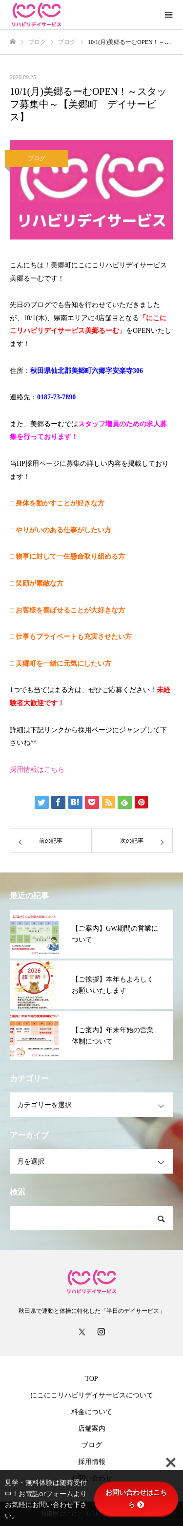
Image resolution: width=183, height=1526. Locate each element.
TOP (91, 1378)
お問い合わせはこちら (136, 1498)
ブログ (36, 158)
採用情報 (91, 1461)
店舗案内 (91, 1428)
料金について (91, 1412)
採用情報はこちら (37, 769)
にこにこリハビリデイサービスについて (91, 1395)
